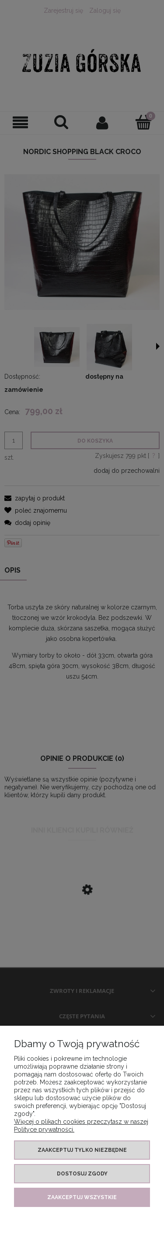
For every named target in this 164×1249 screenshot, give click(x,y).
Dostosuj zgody (82, 1174)
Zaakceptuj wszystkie (82, 1197)
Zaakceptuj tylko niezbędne (82, 1150)
